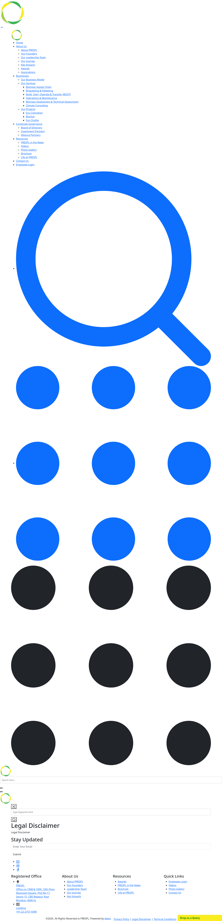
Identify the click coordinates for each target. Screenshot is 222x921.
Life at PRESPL (29, 157)
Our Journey (28, 61)
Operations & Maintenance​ (41, 98)
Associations (28, 72)
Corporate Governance (29, 124)
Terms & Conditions (165, 919)
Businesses (22, 76)
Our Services (28, 83)
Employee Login (25, 164)
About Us (21, 46)
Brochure (26, 153)
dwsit (108, 918)
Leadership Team (77, 889)
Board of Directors (31, 127)
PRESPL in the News (32, 142)
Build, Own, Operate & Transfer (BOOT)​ (48, 94)
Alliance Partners (31, 135)
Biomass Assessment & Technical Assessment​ (52, 101)
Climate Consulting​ (37, 105)
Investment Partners (33, 131)
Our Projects (28, 109)
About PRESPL (29, 50)
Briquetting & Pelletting (39, 90)
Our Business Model (32, 79)
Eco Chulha (32, 120)
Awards (25, 68)
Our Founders (29, 53)
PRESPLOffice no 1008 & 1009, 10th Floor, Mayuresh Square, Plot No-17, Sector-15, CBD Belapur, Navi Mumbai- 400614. (35, 893)
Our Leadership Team (33, 57)
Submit (17, 854)
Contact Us (22, 161)
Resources (22, 138)
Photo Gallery (29, 150)
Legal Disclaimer (141, 919)
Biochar (30, 116)
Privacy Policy (121, 919)
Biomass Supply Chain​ (38, 87)
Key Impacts (28, 65)
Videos (25, 146)
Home (19, 42)
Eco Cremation (34, 113)
